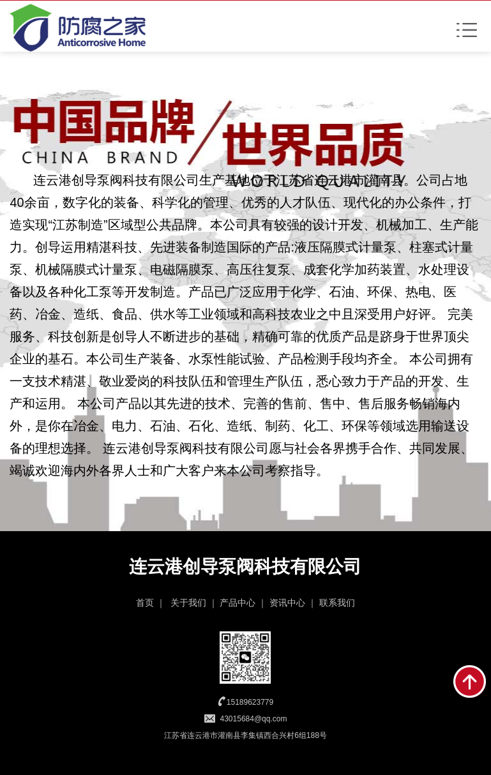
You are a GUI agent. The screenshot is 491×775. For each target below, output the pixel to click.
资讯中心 (287, 603)
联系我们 (337, 603)
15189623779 (250, 702)
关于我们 (188, 603)
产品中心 (237, 603)
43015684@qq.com (253, 718)
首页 (145, 603)
